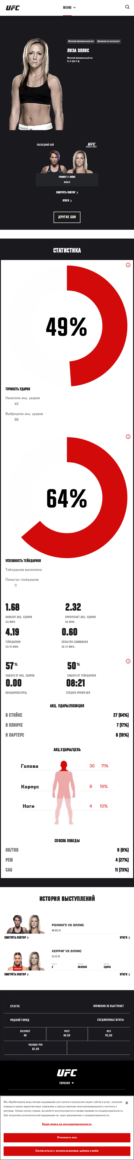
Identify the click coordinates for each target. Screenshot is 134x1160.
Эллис (78, 926)
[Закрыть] (127, 1103)
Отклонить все (67, 1137)
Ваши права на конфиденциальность (67, 1124)
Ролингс (59, 926)
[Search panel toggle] (127, 7)
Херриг (58, 952)
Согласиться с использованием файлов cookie (67, 1151)
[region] (67, 1128)
